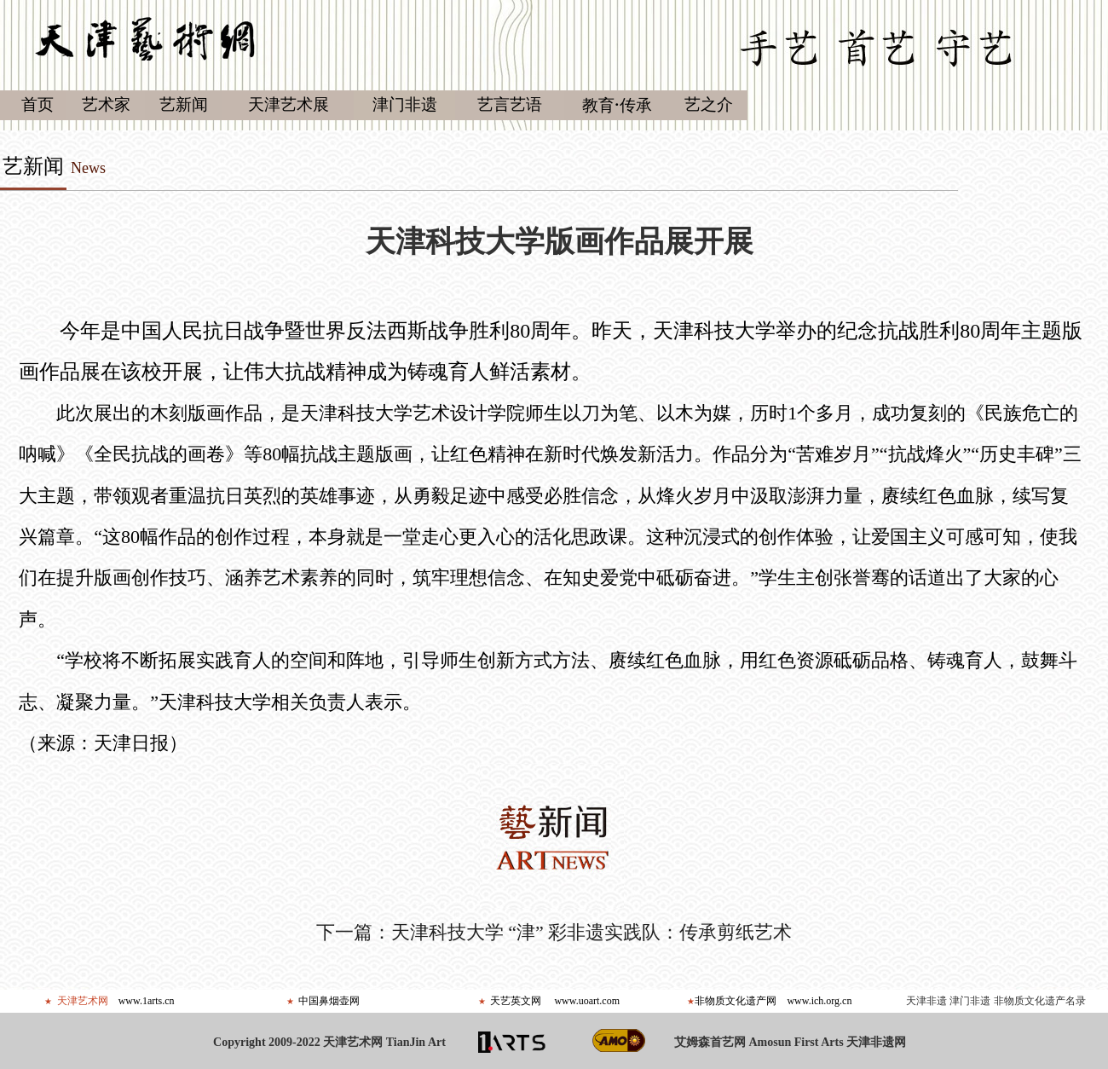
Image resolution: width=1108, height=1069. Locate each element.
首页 (37, 104)
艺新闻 (33, 166)
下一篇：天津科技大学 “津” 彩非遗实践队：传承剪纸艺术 (554, 932)
